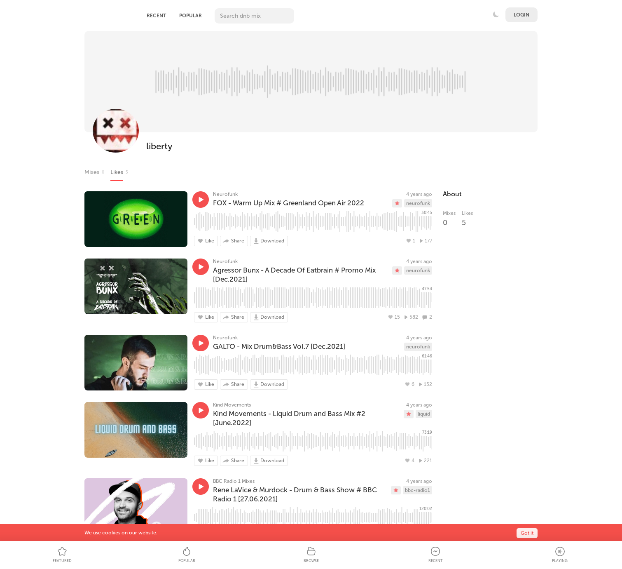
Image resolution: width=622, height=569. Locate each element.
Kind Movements (232, 405)
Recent (156, 16)
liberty (159, 146)
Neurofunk (225, 194)
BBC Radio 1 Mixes (234, 481)
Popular (190, 16)
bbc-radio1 (417, 490)
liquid (424, 414)
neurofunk (418, 203)
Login (521, 15)
